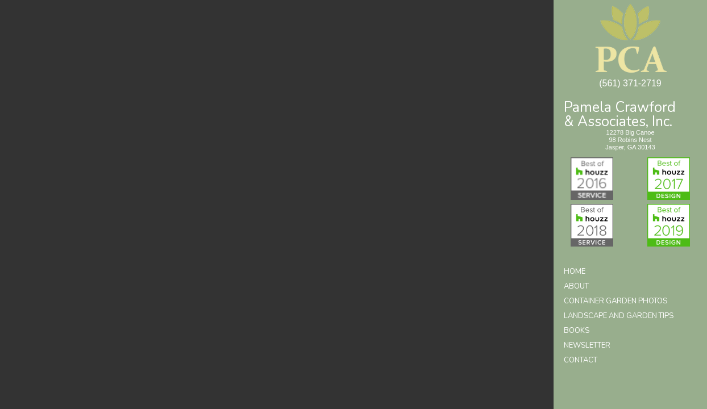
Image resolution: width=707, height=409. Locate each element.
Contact (580, 360)
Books (576, 330)
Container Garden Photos (615, 301)
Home (574, 271)
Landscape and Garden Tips (618, 316)
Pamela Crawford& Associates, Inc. (620, 113)
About (576, 286)
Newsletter (587, 345)
